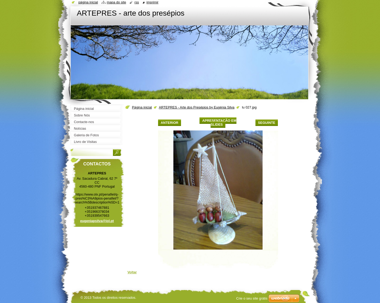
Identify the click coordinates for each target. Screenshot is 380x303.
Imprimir (152, 2)
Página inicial (142, 107)
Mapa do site (116, 2)
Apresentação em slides (219, 122)
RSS (136, 2)
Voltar (132, 272)
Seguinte (266, 123)
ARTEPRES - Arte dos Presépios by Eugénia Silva (196, 107)
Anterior (169, 123)
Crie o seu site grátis (252, 298)
